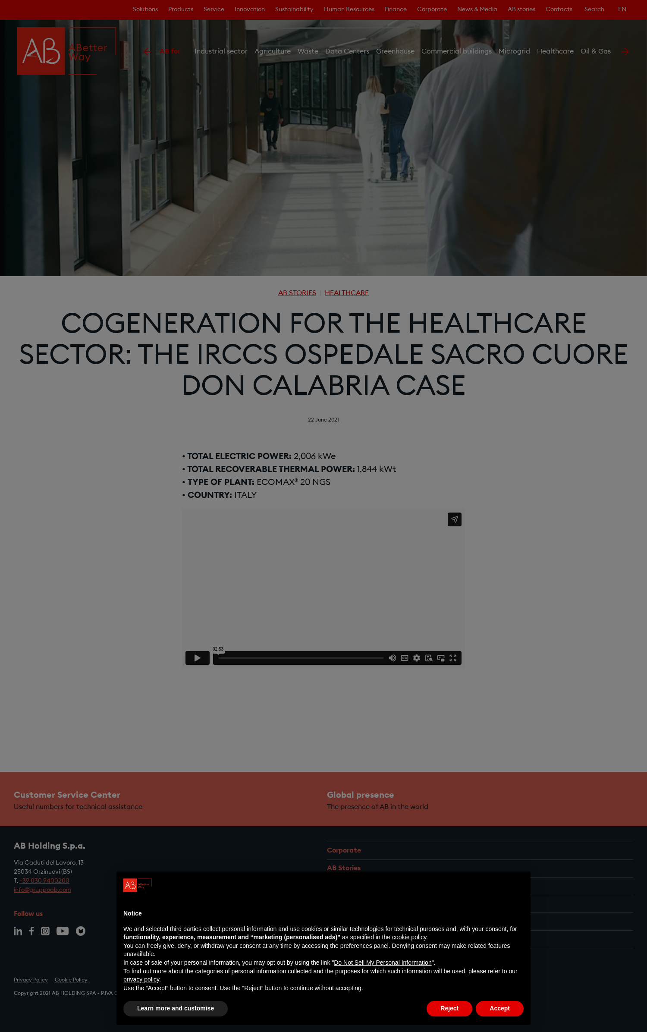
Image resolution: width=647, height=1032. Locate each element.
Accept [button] (500, 1008)
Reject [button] (449, 1008)
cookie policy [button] (409, 937)
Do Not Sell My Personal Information (382, 962)
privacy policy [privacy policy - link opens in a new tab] (141, 979)
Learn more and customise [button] (175, 1008)
